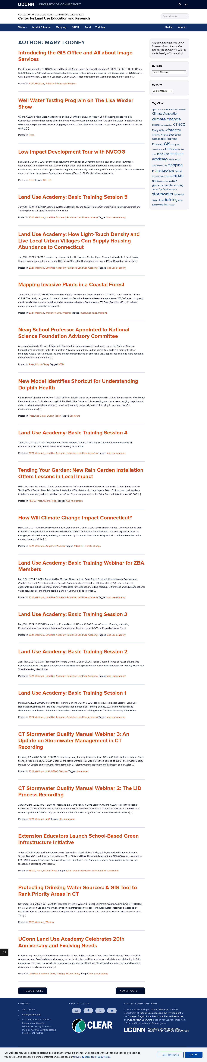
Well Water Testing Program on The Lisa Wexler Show (75, 103)
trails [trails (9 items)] (161, 200)
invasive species (88, 312)
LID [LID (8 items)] (169, 159)
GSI (45, 180)
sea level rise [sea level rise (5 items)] (173, 189)
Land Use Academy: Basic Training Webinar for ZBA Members (81, 566)
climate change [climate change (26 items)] (166, 119)
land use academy (116, 217)
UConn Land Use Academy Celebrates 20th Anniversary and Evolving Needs (71, 942)
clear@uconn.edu (31, 1014)
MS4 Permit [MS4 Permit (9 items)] (175, 171)
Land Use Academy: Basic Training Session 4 (72, 432)
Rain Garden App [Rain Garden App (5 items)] (165, 181)
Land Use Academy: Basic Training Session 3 (72, 614)
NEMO (32, 500)
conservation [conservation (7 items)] (167, 125)
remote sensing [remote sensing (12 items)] (173, 185)
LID (49, 180)
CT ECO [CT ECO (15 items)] (179, 125)
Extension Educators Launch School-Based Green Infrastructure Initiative (78, 839)
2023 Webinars (36, 922)
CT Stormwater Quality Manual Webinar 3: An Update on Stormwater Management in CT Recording (73, 740)
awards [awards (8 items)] (169, 109)
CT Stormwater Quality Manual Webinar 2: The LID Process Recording (79, 791)
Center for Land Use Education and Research (54, 18)
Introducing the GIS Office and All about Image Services (75, 56)
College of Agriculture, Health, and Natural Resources (51, 15)
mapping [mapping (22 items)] (175, 164)
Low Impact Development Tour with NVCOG (71, 152)
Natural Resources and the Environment (160, 1012)
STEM (76, 27)
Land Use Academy (56, 217)
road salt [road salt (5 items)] (155, 189)
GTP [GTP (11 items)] (167, 149)
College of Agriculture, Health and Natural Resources (155, 1016)
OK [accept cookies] (194, 1054)
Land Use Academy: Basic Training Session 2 (73, 651)
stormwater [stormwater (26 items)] (162, 194)
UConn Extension (160, 1009)
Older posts (32, 991)
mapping (102, 312)
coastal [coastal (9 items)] (156, 124)
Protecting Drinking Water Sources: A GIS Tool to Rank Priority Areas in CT (77, 890)
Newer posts (130, 991)
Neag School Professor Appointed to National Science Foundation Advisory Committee (73, 333)
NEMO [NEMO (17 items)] (178, 176)
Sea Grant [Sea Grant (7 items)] (163, 189)
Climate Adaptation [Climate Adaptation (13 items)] (165, 113)
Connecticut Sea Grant (140, 1019)
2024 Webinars (36, 83)
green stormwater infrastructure (89, 870)
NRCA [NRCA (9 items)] (155, 181)
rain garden (77, 500)
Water (22, 27)
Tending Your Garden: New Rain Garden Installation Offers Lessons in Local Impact (80, 473)
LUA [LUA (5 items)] (165, 166)
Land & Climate (41, 27)
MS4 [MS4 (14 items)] (165, 171)
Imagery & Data (53, 312)
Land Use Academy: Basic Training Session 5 (73, 197)
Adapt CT (50, 545)
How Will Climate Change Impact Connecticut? (75, 518)
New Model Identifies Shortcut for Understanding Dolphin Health (78, 384)
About (182, 27)
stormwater (82, 771)
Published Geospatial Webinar (61, 83)
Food (88, 27)
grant (69, 870)
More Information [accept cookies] (171, 1055)
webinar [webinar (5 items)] (172, 205)
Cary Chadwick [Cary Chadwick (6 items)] (179, 110)
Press (31, 134)
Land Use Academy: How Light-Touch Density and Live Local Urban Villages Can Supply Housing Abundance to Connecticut (79, 241)
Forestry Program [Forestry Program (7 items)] (160, 135)
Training (100, 27)
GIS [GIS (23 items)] (167, 144)
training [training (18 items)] (171, 199)
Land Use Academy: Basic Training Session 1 (72, 693)
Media (169, 27)
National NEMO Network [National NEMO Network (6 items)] (162, 177)
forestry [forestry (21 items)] (174, 130)
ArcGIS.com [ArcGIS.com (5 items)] (161, 110)
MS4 (48, 771)
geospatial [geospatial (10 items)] (175, 134)
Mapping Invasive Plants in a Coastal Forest (71, 284)
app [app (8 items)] (154, 109)
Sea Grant (40, 415)
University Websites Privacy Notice (92, 1056)
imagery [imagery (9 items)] (175, 149)
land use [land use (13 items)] (163, 154)
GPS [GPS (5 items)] (172, 145)
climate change (93, 545)
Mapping (62, 27)
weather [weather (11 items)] (163, 204)
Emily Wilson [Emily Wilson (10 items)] (159, 130)
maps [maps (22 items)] (157, 170)
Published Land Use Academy (82, 217)
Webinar (67, 312)
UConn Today (42, 364)
